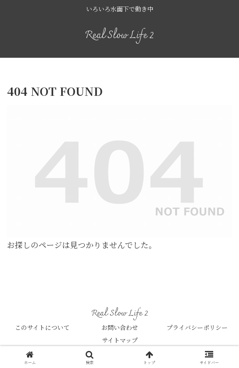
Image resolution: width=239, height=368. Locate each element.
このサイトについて (42, 327)
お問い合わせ (119, 327)
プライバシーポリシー (197, 327)
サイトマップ (120, 340)
